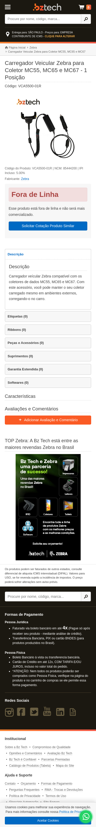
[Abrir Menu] (10, 7)
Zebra (33, 47)
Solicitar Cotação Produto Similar (48, 226)
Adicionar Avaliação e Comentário (48, 420)
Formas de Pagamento (56, 783)
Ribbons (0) (17, 330)
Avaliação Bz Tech (59, 753)
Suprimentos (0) (20, 356)
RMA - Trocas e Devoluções (64, 790)
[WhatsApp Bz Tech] (86, 817)
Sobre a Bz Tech (16, 747)
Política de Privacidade (24, 796)
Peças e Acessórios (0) (26, 343)
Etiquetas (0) (18, 316)
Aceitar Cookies (48, 820)
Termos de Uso (56, 796)
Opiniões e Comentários (25, 753)
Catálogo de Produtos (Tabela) (30, 765)
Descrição (16, 254)
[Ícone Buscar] (86, 19)
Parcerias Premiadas (55, 759)
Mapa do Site (65, 765)
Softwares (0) (18, 382)
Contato (10, 783)
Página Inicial (15, 47)
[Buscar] (43, 19)
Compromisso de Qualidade (52, 747)
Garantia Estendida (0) (25, 369)
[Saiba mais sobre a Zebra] (48, 507)
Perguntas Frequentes (24, 790)
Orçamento (28, 783)
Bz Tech (47, 7)
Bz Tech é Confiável (22, 759)
